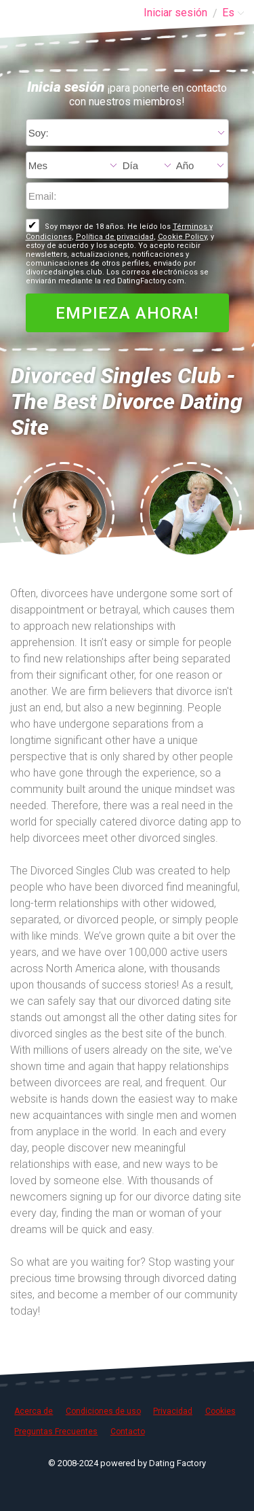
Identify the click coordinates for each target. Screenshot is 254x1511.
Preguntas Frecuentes (56, 1431)
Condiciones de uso (103, 1411)
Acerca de (33, 1411)
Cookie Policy (182, 236)
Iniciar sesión (175, 12)
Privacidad (172, 1411)
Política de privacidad (115, 236)
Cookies (220, 1411)
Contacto (127, 1431)
